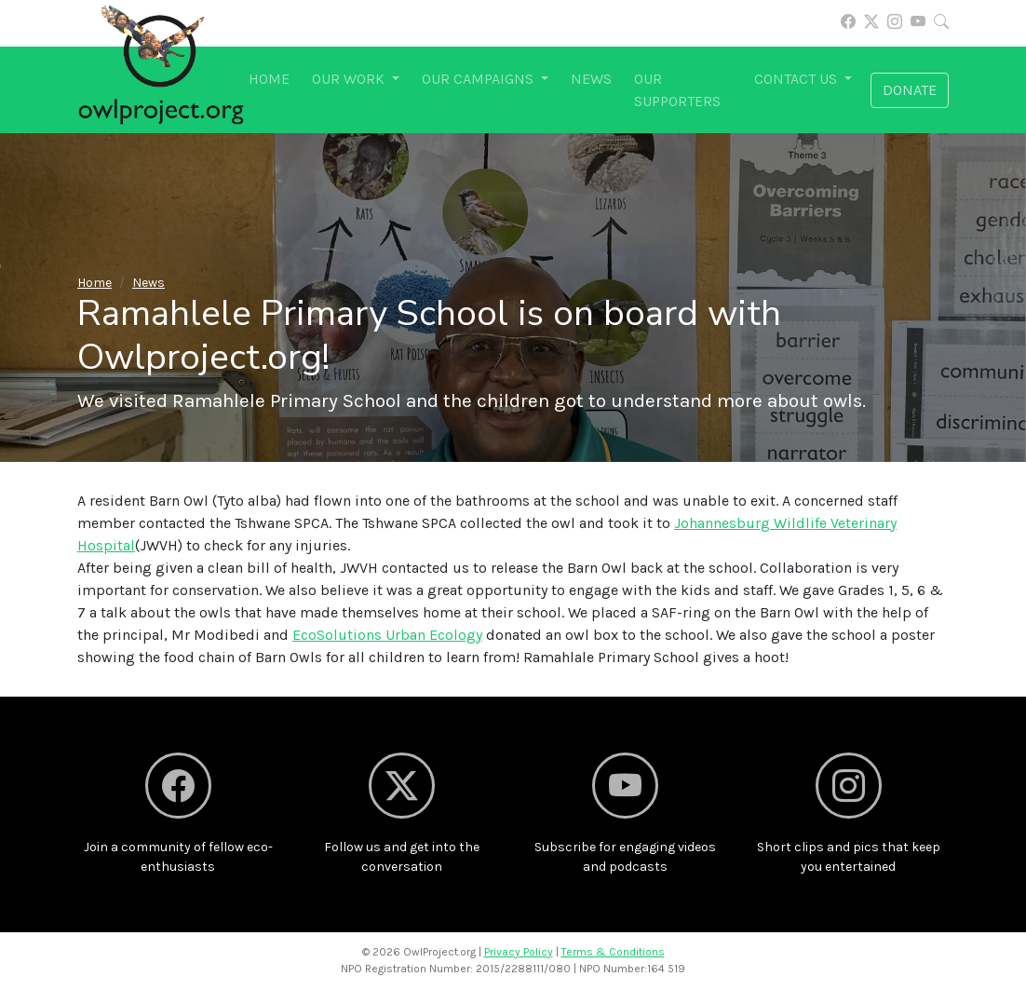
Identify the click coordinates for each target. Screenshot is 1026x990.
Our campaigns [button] (479, 79)
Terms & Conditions (613, 951)
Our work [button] (350, 79)
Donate (910, 90)
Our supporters (677, 90)
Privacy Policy (518, 951)
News (591, 79)
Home (269, 79)
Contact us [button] (797, 79)
